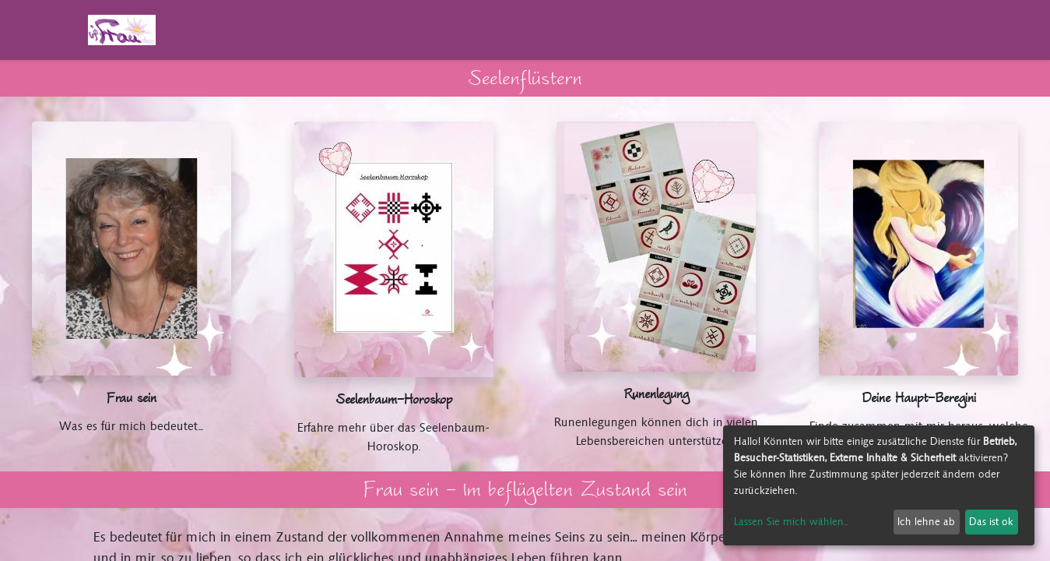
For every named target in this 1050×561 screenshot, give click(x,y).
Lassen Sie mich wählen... (791, 521)
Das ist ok (991, 521)
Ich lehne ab (926, 521)
